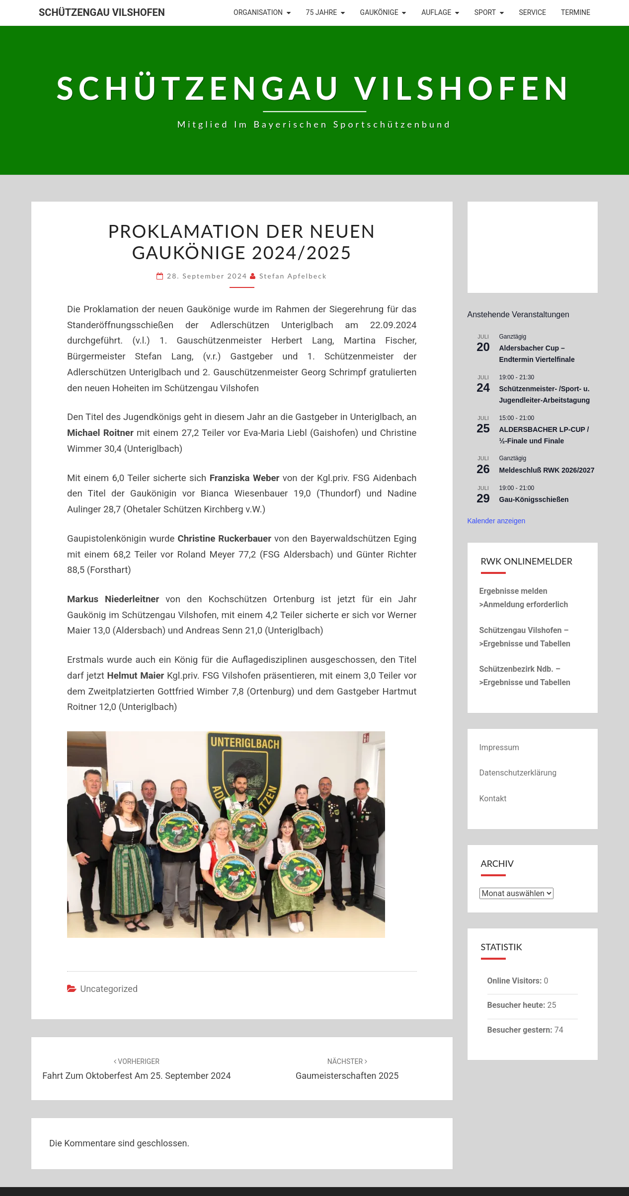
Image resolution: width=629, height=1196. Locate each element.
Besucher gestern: (520, 1030)
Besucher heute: (517, 1005)
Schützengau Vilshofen (102, 12)
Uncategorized (109, 989)
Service (533, 12)
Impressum (499, 747)
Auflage (436, 12)
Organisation (258, 12)
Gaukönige (379, 12)
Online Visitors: (515, 980)
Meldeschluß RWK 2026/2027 (547, 470)
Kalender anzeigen (497, 521)
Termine (575, 12)
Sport (485, 12)
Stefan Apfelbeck (293, 276)
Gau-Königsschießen (534, 499)
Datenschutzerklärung (518, 772)
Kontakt (493, 798)
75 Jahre (321, 12)
